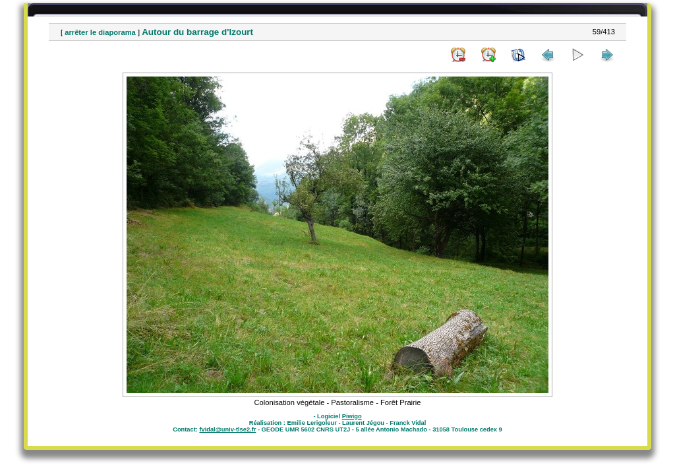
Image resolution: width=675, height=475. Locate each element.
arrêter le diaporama (100, 32)
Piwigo (352, 416)
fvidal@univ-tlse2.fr (227, 429)
